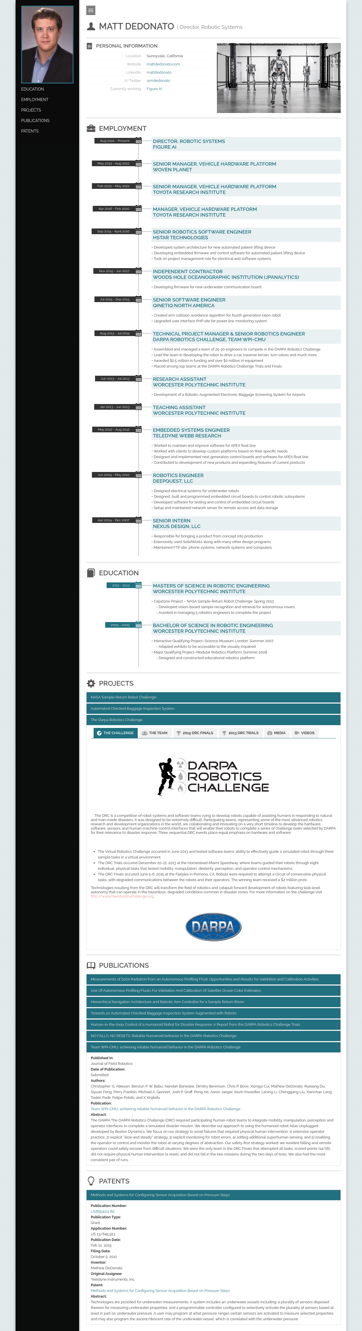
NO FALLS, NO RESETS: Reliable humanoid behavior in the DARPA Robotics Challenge (163, 1036)
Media (280, 733)
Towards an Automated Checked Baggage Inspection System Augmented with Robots (163, 1013)
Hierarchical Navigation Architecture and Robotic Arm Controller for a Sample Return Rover (167, 1002)
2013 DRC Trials (243, 733)
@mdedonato (158, 80)
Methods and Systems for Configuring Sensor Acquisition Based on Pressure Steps (160, 1195)
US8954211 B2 (103, 1211)
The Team (158, 733)
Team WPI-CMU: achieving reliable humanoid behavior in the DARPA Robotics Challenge (165, 1047)
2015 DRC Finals (198, 733)
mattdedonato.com (163, 64)
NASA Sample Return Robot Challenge (123, 697)
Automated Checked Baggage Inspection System (132, 708)
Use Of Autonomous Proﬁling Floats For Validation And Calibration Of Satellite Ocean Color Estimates (176, 990)
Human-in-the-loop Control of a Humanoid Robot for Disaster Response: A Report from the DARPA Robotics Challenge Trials (195, 1024)
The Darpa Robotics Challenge (117, 720)
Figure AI (154, 88)
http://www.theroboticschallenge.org (122, 896)
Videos (307, 733)
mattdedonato (159, 72)
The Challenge (118, 733)
